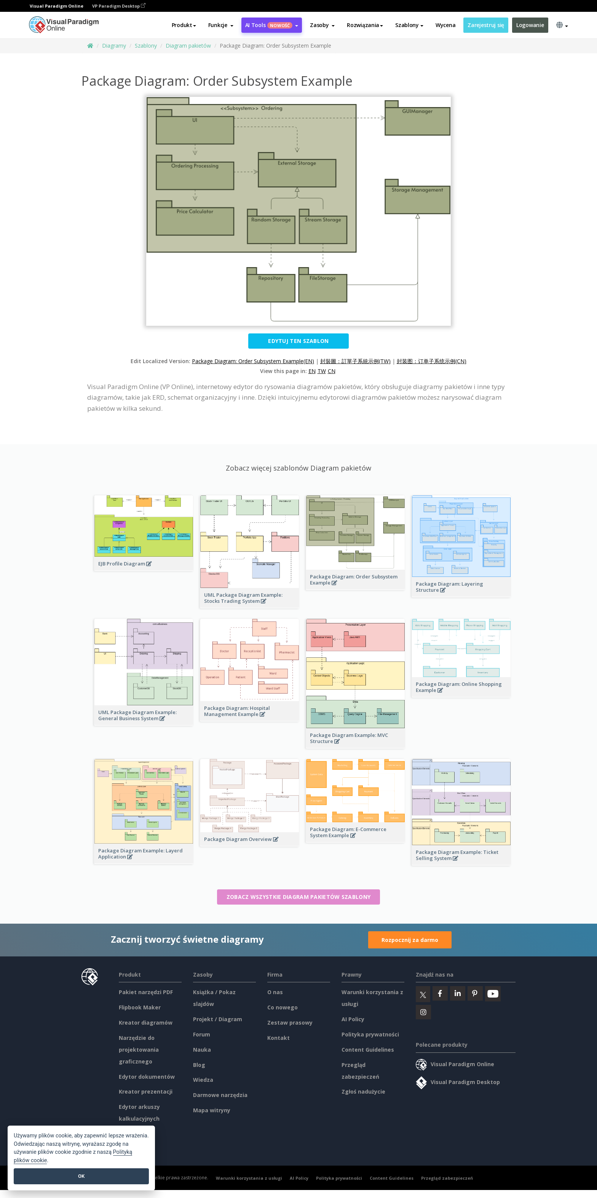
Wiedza (203, 1079)
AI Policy (353, 1019)
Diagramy (114, 45)
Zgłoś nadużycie (363, 1091)
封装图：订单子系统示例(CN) (431, 361)
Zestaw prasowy (290, 1022)
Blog (199, 1064)
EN (312, 371)
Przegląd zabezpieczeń (447, 1178)
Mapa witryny (211, 1110)
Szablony (146, 45)
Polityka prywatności (370, 1034)
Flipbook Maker (140, 1007)
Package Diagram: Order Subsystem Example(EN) (253, 361)
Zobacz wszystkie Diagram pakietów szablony (299, 896)
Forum (201, 1034)
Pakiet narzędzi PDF (146, 992)
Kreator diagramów (145, 1022)
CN (331, 371)
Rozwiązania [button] (365, 25)
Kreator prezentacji (145, 1091)
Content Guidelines (368, 1049)
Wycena (445, 25)
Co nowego (282, 1007)
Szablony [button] (409, 25)
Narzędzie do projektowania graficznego (139, 1049)
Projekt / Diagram (217, 1019)
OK (81, 1176)
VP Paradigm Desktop (118, 6)
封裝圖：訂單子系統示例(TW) (355, 361)
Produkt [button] (184, 25)
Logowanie (530, 25)
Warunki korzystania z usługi (249, 1178)
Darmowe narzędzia (220, 1095)
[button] (221, 25)
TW (322, 371)
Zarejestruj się (486, 25)
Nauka (202, 1049)
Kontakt (278, 1037)
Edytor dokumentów (147, 1076)
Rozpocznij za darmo (410, 939)
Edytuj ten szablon (298, 340)
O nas (275, 992)
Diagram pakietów (188, 45)
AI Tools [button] (271, 25)
